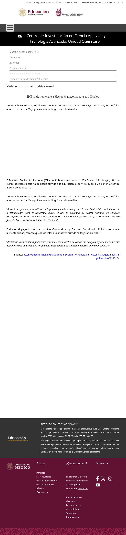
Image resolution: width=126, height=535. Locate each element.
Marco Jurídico (43, 476)
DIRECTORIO (31, 2)
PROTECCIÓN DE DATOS (111, 2)
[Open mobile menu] (10, 28)
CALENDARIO (71, 2)
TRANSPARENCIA (88, 2)
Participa (40, 472)
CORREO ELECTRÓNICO (51, 2)
